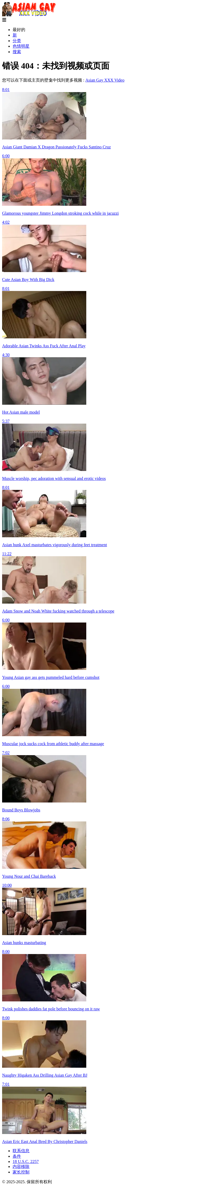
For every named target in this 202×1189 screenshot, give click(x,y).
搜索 (17, 51)
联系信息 (21, 1150)
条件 (17, 1156)
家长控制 (21, 1172)
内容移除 (21, 1166)
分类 (17, 40)
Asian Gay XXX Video (104, 80)
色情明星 (21, 46)
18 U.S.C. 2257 (26, 1161)
